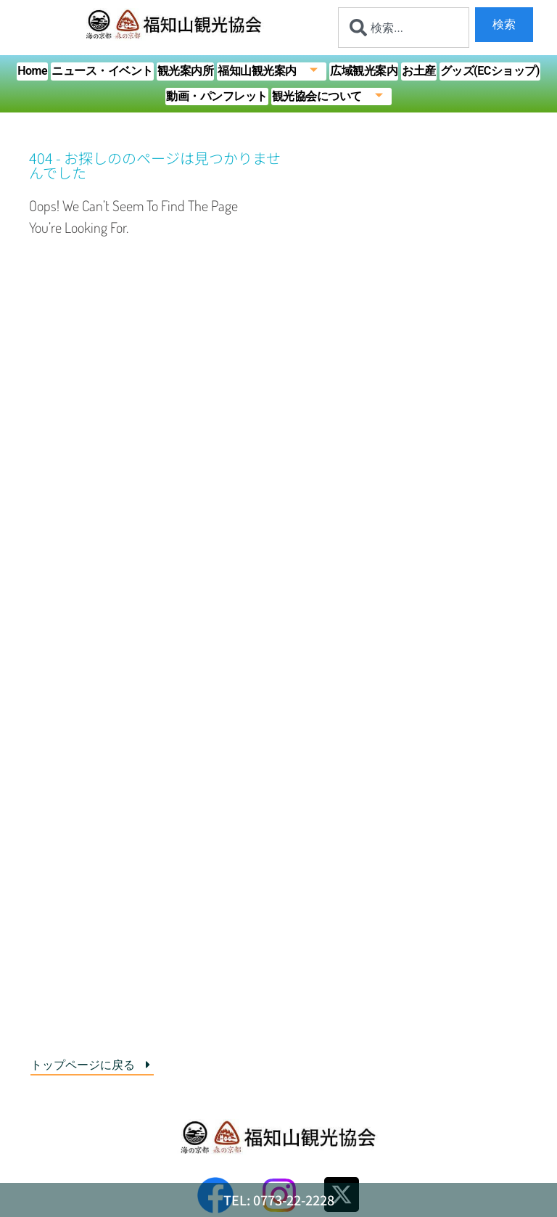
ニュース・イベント (102, 71)
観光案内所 (185, 71)
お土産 (419, 71)
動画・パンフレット (217, 96)
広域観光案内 (363, 71)
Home (32, 71)
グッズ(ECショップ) (490, 71)
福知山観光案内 (272, 71)
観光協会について (332, 97)
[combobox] (403, 27)
